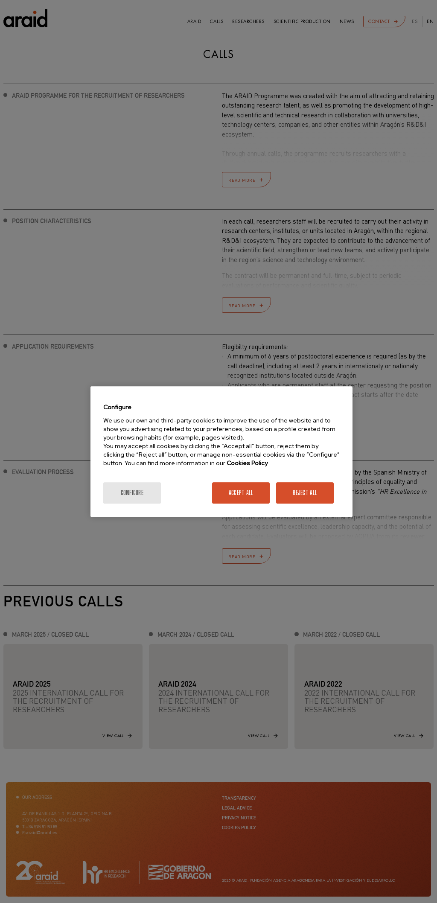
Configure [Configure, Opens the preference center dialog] (132, 492)
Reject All (305, 492)
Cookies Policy (247, 463)
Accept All (241, 492)
